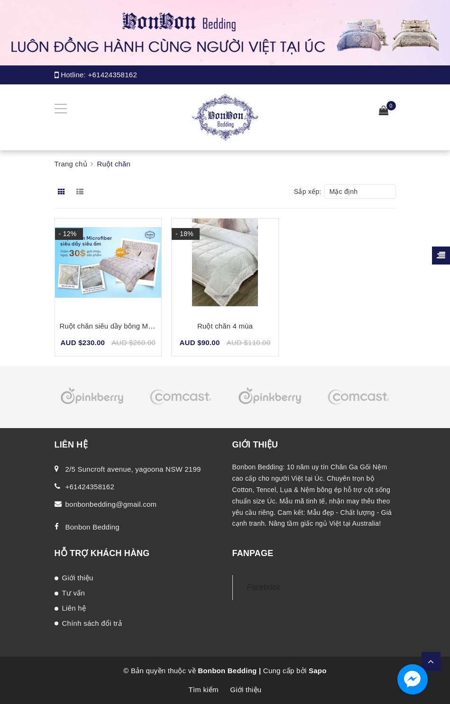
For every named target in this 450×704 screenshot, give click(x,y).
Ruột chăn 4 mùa (225, 326)
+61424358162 (112, 75)
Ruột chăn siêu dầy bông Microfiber (117, 326)
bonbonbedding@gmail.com (111, 504)
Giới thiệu (77, 578)
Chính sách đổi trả (92, 623)
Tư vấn (73, 593)
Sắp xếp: (307, 191)
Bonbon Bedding (92, 527)
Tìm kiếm (204, 690)
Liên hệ (74, 608)
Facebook (264, 587)
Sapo (318, 671)
